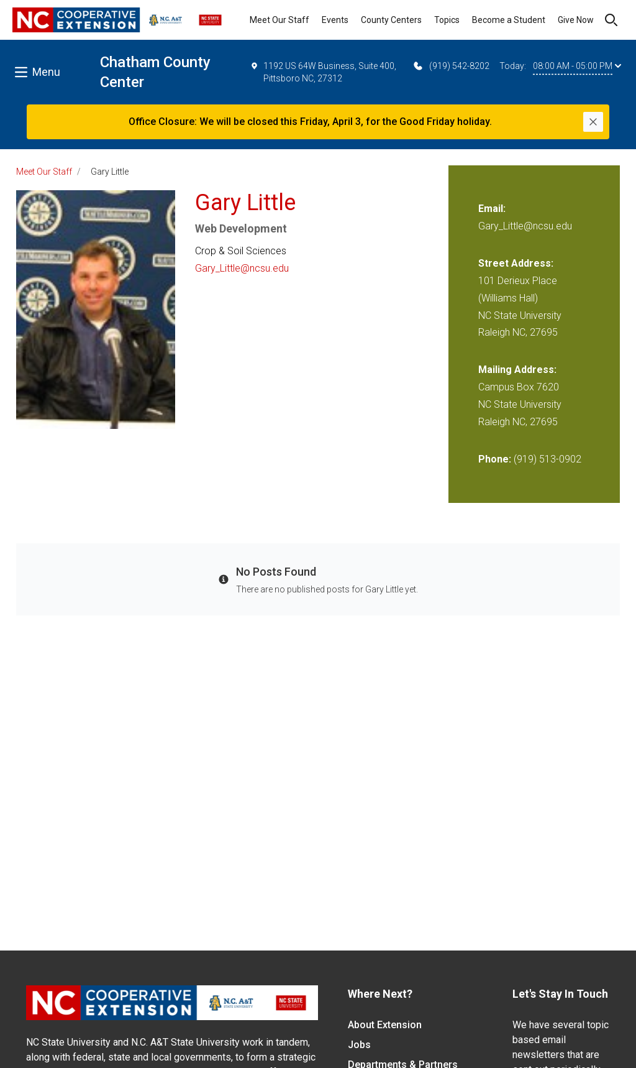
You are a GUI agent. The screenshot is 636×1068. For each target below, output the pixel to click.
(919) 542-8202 (450, 66)
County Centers (391, 20)
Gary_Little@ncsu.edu (242, 268)
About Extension (385, 1025)
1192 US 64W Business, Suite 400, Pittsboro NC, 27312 (323, 71)
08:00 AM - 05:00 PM (577, 66)
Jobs (359, 1045)
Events (335, 20)
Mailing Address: (517, 369)
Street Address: (515, 263)
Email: (492, 208)
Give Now (576, 20)
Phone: (494, 459)
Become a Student (508, 20)
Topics (447, 20)
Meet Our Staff (279, 20)
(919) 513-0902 (547, 459)
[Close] (593, 122)
